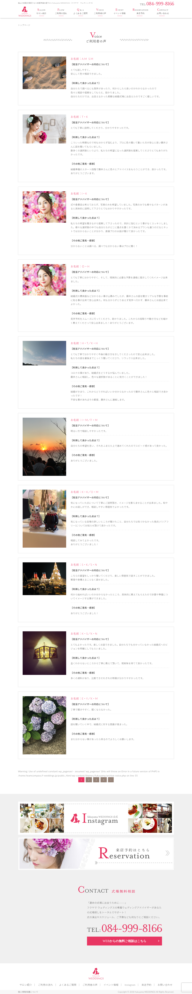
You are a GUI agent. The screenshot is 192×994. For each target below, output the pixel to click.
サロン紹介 (26, 984)
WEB (124, 940)
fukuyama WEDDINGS (145, 992)
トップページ (24, 25)
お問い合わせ (165, 984)
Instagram (130, 984)
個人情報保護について (28, 992)
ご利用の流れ (45, 984)
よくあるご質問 (67, 984)
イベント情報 (111, 984)
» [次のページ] (110, 779)
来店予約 (147, 984)
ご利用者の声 (90, 984)
